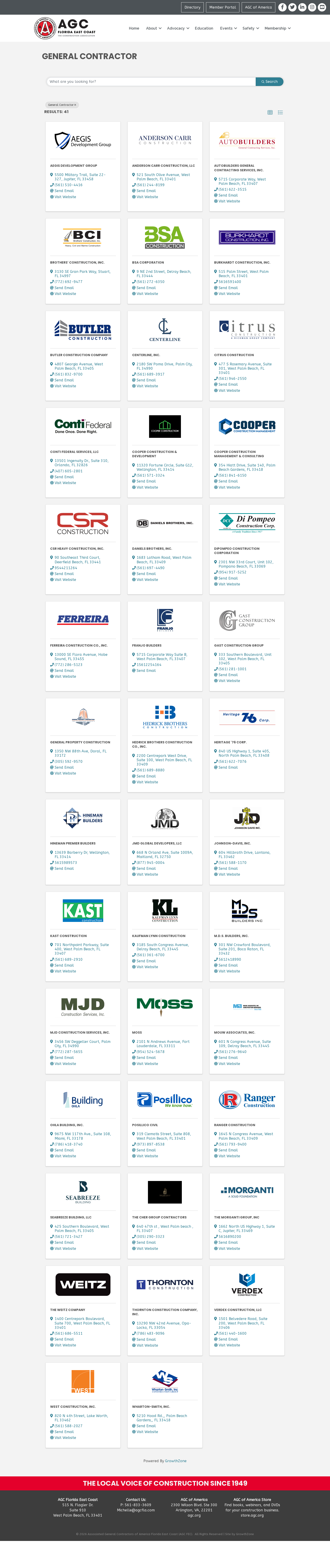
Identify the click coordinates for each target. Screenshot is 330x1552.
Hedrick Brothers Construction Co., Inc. (162, 755)
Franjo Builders (146, 656)
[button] (270, 123)
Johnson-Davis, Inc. (232, 854)
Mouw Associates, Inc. (234, 1043)
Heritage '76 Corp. (230, 753)
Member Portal (223, 13)
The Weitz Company (67, 1320)
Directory (193, 13)
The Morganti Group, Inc (236, 1228)
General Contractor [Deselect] (62, 115)
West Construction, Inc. (73, 1417)
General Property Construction (80, 753)
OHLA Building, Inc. (67, 1136)
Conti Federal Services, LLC (74, 462)
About (151, 39)
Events (226, 39)
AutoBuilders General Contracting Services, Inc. (239, 178)
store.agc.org (252, 1526)
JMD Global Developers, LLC (157, 854)
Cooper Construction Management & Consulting (239, 464)
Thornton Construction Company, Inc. (165, 1322)
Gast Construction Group (239, 656)
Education (204, 39)
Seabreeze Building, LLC (70, 1228)
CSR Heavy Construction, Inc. (77, 559)
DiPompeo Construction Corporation (237, 561)
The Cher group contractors (159, 1228)
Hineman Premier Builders (73, 854)
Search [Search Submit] (270, 92)
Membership (275, 39)
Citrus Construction (234, 366)
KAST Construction (68, 946)
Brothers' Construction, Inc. (77, 273)
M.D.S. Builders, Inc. (231, 946)
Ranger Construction (234, 1136)
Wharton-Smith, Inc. (151, 1417)
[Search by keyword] (151, 92)
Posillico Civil (145, 1136)
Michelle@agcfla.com (136, 1521)
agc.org (194, 1526)
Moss (137, 1043)
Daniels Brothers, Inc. (152, 559)
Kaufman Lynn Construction (158, 946)
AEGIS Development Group (73, 176)
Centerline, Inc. (146, 366)
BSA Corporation (148, 273)
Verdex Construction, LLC (238, 1320)
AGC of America (258, 13)
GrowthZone (176, 1472)
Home (134, 39)
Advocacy (176, 39)
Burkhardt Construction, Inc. (242, 273)
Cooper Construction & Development (154, 464)
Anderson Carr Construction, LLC (163, 176)
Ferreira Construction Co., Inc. (79, 656)
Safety (249, 39)
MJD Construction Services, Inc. (80, 1043)
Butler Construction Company (79, 366)
